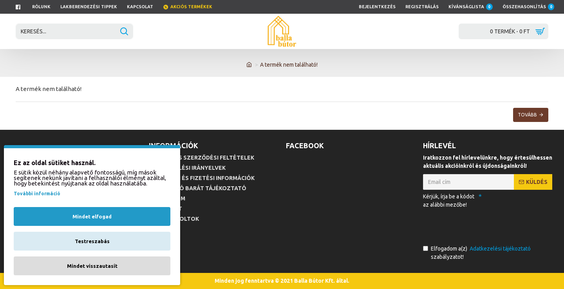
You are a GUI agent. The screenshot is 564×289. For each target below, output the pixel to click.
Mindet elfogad (92, 216)
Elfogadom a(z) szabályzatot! (477, 252)
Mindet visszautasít (92, 266)
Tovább (527, 114)
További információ (37, 193)
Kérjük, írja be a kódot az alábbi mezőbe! (448, 200)
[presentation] (478, 225)
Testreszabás (92, 241)
